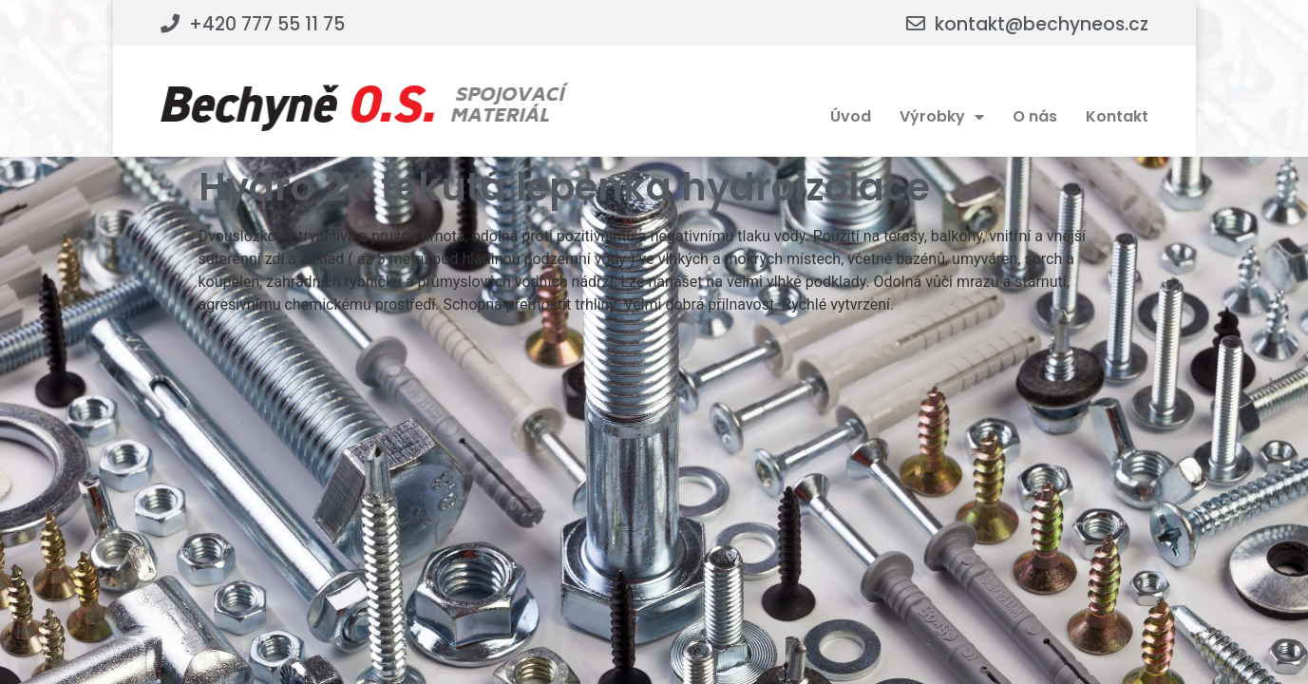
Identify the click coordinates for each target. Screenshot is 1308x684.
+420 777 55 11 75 (267, 24)
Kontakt (1117, 116)
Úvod (850, 116)
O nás (1035, 116)
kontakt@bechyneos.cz (1041, 24)
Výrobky (942, 117)
